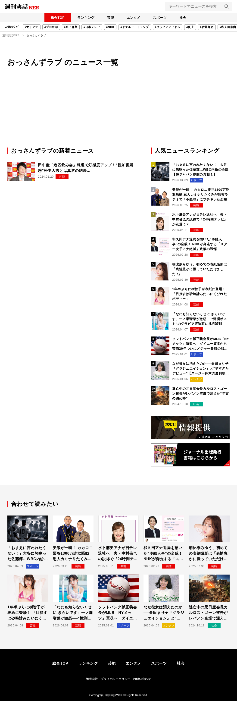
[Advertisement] (118, 111)
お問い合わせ (142, 679)
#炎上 (190, 27)
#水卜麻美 (71, 27)
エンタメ (134, 17)
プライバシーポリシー (115, 679)
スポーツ (163, 17)
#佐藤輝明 (207, 27)
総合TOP (52, 17)
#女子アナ (31, 27)
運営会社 (92, 679)
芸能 (109, 17)
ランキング (82, 17)
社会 (188, 17)
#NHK (110, 27)
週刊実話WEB (11, 35)
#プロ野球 (51, 27)
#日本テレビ (92, 27)
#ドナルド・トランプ (134, 27)
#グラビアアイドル (167, 27)
